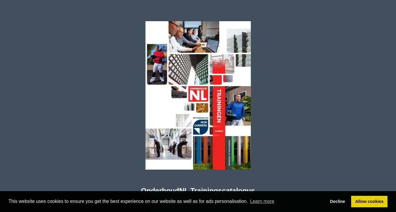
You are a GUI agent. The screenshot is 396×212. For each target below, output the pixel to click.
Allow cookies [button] (369, 201)
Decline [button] (337, 201)
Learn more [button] (262, 201)
